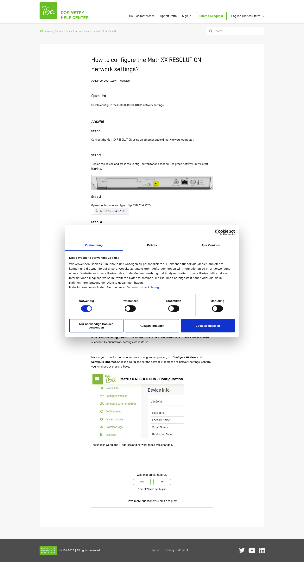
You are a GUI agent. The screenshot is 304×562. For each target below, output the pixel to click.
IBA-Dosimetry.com (141, 16)
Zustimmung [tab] (94, 245)
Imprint (155, 550)
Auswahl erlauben (152, 325)
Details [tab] (152, 245)
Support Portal (168, 16)
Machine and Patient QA (91, 31)
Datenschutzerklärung (143, 287)
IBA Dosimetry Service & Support (57, 31)
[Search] (235, 31)
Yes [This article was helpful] (142, 482)
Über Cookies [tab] (210, 245)
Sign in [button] (186, 16)
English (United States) (247, 16)
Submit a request (211, 16)
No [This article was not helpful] (162, 482)
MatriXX (112, 31)
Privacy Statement (176, 550)
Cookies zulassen (208, 325)
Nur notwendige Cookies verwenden (96, 325)
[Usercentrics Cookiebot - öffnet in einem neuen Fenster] (218, 232)
